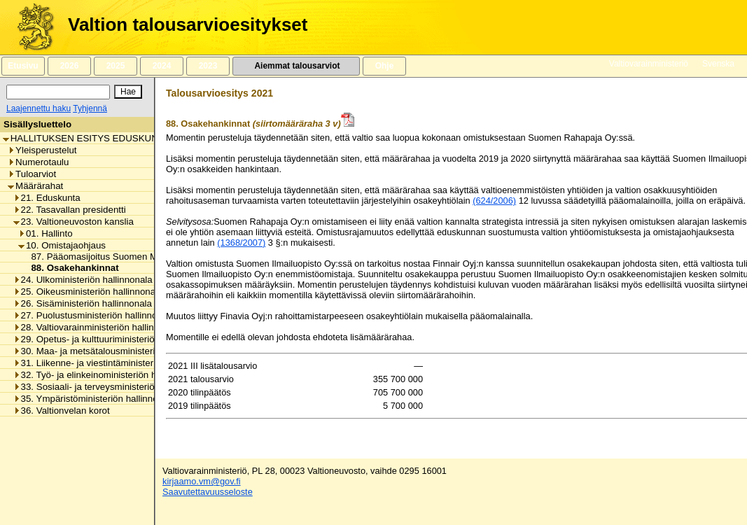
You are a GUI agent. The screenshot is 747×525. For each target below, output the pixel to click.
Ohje (384, 66)
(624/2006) (494, 200)
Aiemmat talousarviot (296, 66)
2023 (208, 66)
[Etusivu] (30, 27)
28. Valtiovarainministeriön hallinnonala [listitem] (97, 327)
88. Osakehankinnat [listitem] (70, 267)
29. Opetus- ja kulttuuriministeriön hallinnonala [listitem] (112, 339)
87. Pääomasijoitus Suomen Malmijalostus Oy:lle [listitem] (127, 256)
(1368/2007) (241, 242)
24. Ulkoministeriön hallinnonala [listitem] (83, 279)
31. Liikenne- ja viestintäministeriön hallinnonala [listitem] (115, 363)
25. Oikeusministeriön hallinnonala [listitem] (88, 291)
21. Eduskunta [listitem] (47, 197)
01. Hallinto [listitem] (45, 233)
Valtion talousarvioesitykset (187, 24)
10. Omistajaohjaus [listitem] (62, 245)
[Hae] (128, 92)
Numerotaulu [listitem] (38, 162)
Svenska (718, 64)
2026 (69, 66)
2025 (116, 66)
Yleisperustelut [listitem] (42, 150)
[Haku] (58, 92)
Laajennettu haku (38, 108)
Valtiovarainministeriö (648, 64)
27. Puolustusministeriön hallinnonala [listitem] (94, 315)
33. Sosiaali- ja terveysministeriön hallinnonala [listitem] (112, 387)
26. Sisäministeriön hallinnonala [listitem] (82, 303)
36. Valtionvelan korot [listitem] (61, 410)
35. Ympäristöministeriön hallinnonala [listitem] (94, 398)
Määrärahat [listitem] (35, 186)
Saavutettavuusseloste (207, 491)
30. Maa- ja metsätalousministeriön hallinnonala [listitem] (115, 351)
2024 (162, 66)
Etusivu (23, 66)
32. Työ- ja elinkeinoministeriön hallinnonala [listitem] (107, 375)
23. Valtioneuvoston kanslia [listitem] (73, 221)
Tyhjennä (90, 108)
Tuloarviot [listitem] (32, 174)
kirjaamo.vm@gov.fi (201, 481)
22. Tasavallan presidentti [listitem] (69, 209)
